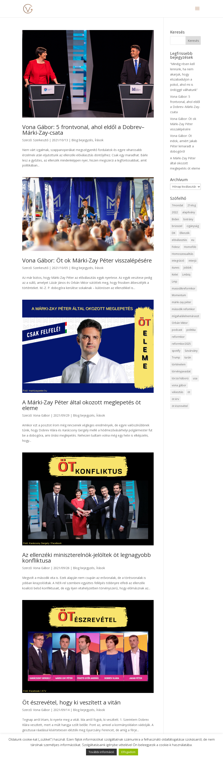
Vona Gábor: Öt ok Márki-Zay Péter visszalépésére (87, 260)
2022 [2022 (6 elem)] (175, 212)
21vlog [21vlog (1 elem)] (192, 205)
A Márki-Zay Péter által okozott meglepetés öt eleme (81, 405)
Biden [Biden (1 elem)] (175, 219)
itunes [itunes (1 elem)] (175, 267)
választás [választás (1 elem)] (177, 392)
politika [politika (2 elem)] (191, 330)
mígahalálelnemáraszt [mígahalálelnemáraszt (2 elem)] (185, 316)
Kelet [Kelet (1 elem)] (175, 274)
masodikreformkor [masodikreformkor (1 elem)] (183, 288)
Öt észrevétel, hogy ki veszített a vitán (71, 702)
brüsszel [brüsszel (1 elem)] (177, 226)
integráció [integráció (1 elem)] (178, 260)
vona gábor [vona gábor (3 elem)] (179, 385)
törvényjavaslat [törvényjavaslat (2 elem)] (181, 371)
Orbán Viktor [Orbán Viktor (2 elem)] (180, 323)
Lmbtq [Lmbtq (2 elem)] (186, 274)
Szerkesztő (40, 140)
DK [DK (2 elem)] (173, 233)
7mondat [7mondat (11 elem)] (177, 205)
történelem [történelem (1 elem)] (179, 364)
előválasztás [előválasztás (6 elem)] (179, 240)
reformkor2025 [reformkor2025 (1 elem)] (181, 344)
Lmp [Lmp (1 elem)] (174, 281)
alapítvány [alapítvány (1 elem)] (188, 212)
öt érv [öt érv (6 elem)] (175, 399)
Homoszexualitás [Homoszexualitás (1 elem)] (182, 254)
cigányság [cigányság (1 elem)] (193, 226)
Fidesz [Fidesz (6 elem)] (176, 247)
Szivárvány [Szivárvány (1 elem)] (191, 351)
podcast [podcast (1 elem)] (177, 330)
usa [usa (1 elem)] (195, 378)
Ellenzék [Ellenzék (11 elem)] (184, 233)
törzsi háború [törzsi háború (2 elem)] (180, 378)
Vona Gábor (41, 415)
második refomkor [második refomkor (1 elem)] (183, 309)
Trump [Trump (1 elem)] (176, 357)
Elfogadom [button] (128, 752)
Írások (99, 140)
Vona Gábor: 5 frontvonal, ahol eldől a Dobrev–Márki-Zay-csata (83, 129)
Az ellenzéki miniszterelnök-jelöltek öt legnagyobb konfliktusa (86, 557)
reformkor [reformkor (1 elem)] (178, 337)
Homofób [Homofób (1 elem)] (190, 247)
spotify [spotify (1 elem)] (176, 351)
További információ (101, 752)
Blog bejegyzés (82, 140)
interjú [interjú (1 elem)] (192, 260)
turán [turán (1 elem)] (187, 357)
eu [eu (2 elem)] (192, 240)
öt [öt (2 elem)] (189, 392)
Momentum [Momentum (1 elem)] (179, 295)
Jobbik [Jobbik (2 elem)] (187, 267)
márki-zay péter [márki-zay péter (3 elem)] (181, 302)
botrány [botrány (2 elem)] (188, 219)
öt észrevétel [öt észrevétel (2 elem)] (180, 406)
